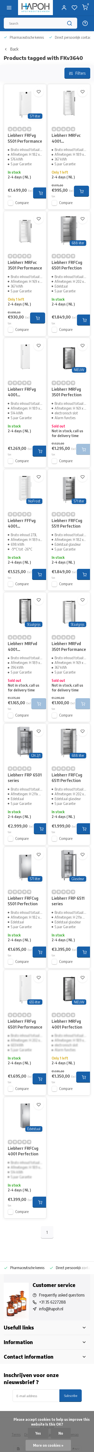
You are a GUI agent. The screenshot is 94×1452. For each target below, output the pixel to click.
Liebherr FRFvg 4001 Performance (22, 393)
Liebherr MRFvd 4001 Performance (22, 647)
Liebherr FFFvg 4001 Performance (22, 524)
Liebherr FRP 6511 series (68, 901)
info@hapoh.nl (51, 1308)
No (60, 1433)
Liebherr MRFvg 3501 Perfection (66, 392)
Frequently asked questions (62, 1295)
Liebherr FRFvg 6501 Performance (25, 1024)
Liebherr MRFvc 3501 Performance (25, 265)
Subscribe (70, 1395)
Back (11, 49)
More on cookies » (48, 1445)
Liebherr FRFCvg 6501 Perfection (67, 265)
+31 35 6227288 (52, 1302)
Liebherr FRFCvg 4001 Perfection (23, 1151)
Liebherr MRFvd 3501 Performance (69, 646)
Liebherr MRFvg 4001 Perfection (67, 1024)
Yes (38, 1433)
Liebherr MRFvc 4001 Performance (66, 139)
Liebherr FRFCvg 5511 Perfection (67, 523)
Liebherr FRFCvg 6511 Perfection (67, 777)
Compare (22, 203)
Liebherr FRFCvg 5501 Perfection (23, 901)
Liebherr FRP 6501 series (25, 777)
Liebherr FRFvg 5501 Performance (25, 138)
